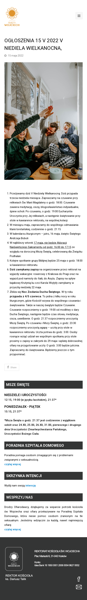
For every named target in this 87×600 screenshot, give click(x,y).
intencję (30, 485)
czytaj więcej (12, 464)
